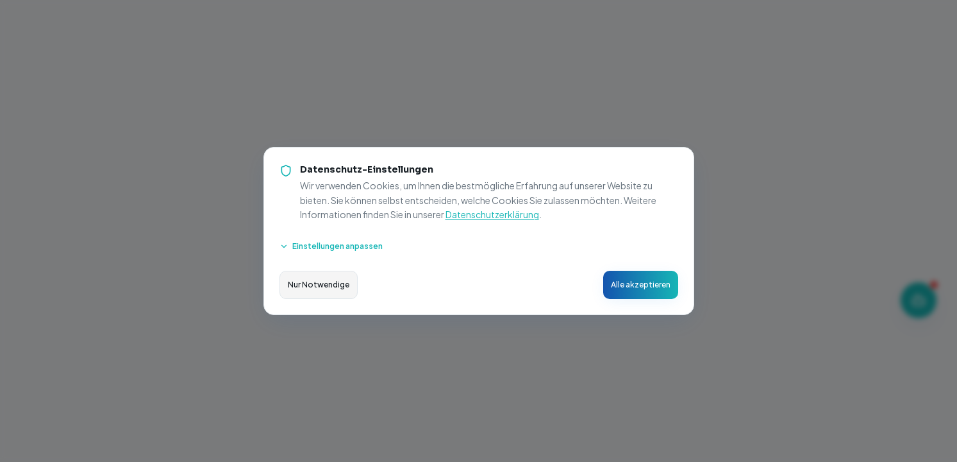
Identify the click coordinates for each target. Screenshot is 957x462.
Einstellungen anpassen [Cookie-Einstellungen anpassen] (331, 246)
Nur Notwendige (318, 284)
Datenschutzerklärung (492, 214)
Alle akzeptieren (640, 284)
